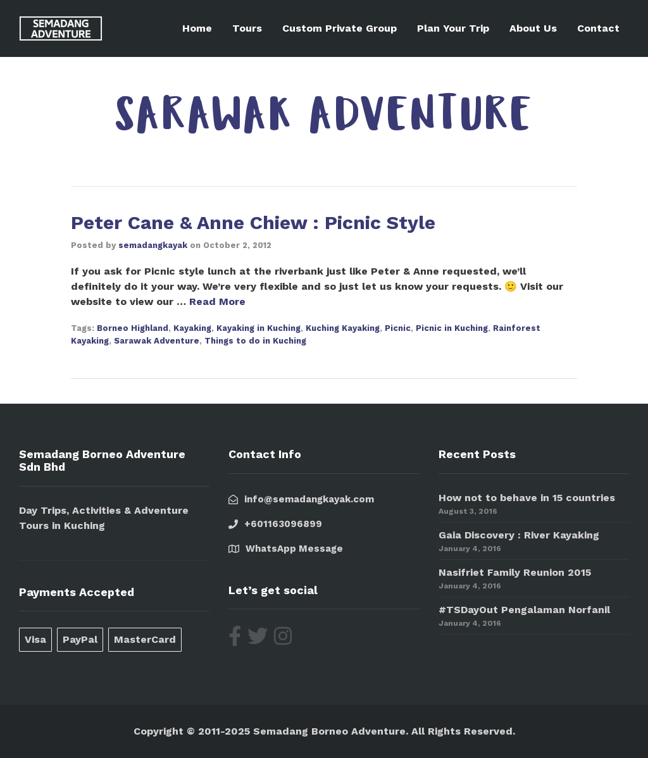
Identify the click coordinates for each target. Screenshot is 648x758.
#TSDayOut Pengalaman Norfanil (524, 610)
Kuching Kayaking (343, 328)
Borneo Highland (132, 328)
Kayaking (192, 328)
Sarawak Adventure (156, 340)
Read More (217, 301)
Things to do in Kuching (255, 340)
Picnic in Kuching (452, 328)
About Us (533, 28)
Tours (247, 28)
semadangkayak (152, 245)
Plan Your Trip (453, 28)
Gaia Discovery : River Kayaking (519, 535)
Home (197, 28)
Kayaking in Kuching (258, 328)
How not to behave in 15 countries (527, 498)
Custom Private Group (339, 28)
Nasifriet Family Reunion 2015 (515, 572)
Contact (598, 28)
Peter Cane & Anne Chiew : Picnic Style (253, 222)
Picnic (398, 328)
